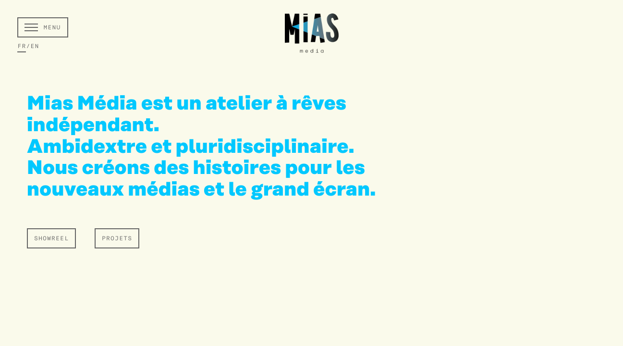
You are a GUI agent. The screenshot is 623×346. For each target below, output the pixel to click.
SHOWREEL (51, 239)
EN (34, 46)
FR (21, 46)
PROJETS (117, 239)
